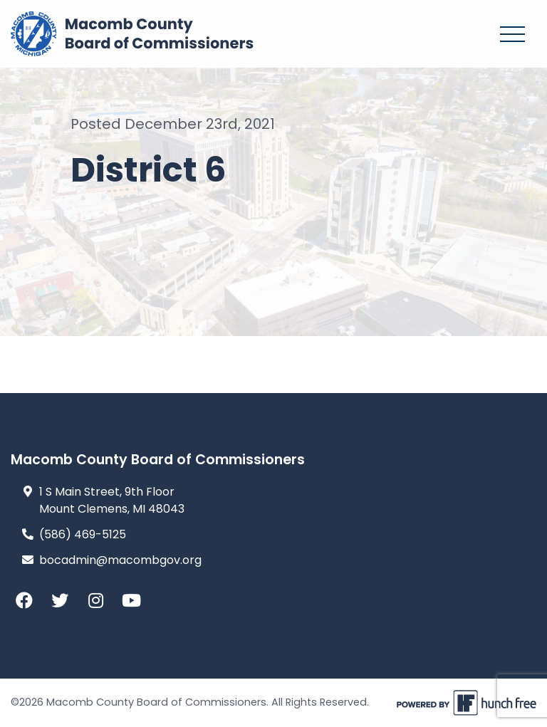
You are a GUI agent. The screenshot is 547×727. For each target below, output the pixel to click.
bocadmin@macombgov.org (120, 560)
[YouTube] (135, 601)
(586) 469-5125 (82, 534)
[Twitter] (64, 601)
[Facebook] (28, 601)
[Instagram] (100, 601)
